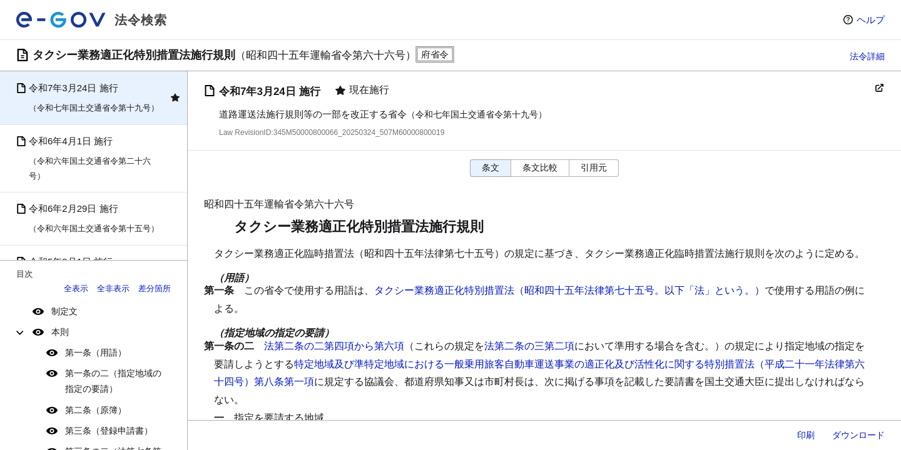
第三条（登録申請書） (109, 431)
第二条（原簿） (95, 410)
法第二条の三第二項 (529, 346)
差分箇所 (154, 288)
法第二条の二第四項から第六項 (334, 346)
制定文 (64, 311)
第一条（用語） (95, 353)
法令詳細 (867, 56)
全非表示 (113, 288)
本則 (60, 332)
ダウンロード (858, 435)
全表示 (76, 288)
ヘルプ (871, 19)
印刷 (806, 435)
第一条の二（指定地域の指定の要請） (113, 381)
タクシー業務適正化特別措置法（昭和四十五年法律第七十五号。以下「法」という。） (569, 290)
